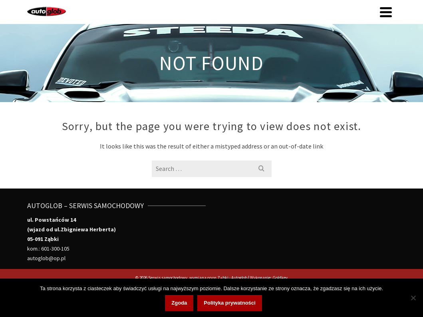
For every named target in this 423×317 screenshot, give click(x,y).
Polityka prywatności (229, 303)
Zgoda (179, 303)
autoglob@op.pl (46, 258)
